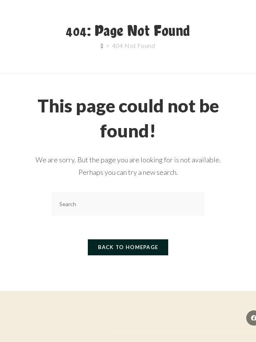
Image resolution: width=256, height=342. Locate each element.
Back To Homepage (128, 247)
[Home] (102, 45)
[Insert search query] (128, 204)
